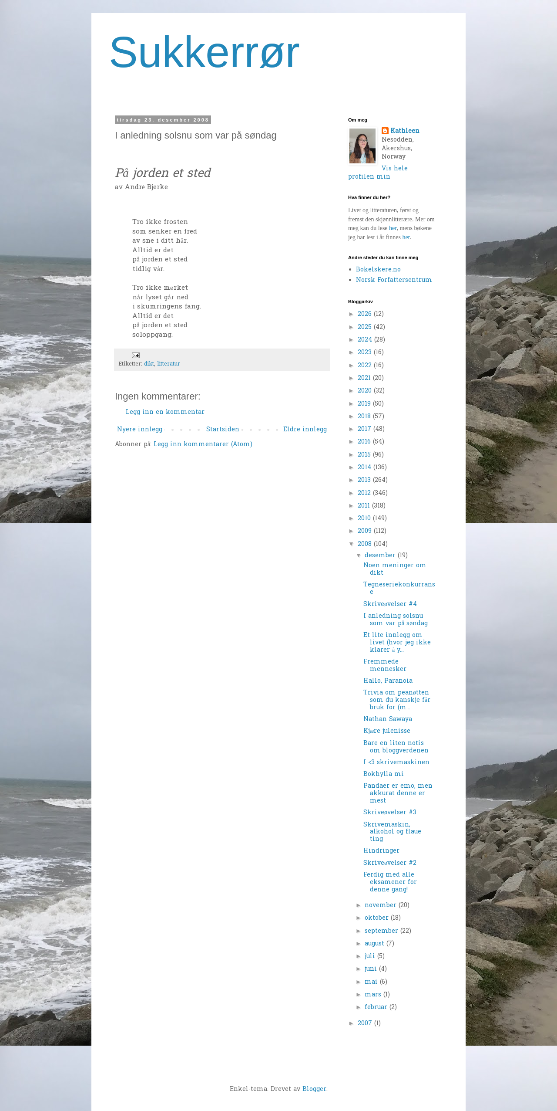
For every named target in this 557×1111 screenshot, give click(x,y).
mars (374, 994)
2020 (366, 391)
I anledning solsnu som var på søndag (395, 620)
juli (371, 956)
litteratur (168, 364)
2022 (366, 365)
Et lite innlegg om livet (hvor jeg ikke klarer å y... (397, 643)
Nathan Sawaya (387, 719)
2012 (365, 493)
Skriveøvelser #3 (389, 812)
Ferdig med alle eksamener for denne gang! (390, 882)
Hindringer (381, 851)
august (375, 943)
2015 (365, 455)
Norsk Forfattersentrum (394, 280)
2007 (366, 1023)
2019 (365, 404)
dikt (149, 364)
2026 (366, 314)
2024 (366, 340)
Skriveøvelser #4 (390, 604)
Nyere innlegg (139, 429)
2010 (365, 518)
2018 (365, 416)
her (392, 228)
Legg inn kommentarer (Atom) (203, 444)
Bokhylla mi (383, 774)
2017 (365, 429)
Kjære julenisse (386, 731)
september (382, 931)
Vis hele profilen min (378, 173)
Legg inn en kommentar (165, 412)
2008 (366, 544)
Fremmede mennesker (384, 665)
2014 (365, 467)
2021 (365, 378)
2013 (365, 480)
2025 (366, 327)
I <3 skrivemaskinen (396, 762)
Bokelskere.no (378, 269)
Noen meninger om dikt (394, 569)
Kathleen (404, 131)
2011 (365, 506)
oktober (378, 918)
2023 (366, 352)
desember (381, 555)
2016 (365, 442)
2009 (366, 531)
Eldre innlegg (305, 429)
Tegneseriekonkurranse (399, 588)
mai (372, 982)
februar (377, 1007)
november (382, 905)
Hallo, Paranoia (388, 681)
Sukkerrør (204, 51)
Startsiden (222, 429)
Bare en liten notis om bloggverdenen (396, 747)
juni (372, 969)
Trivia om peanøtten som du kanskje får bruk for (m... (396, 700)
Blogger (314, 1089)
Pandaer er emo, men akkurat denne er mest (398, 794)
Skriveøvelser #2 (389, 863)
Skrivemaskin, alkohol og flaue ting (392, 832)
